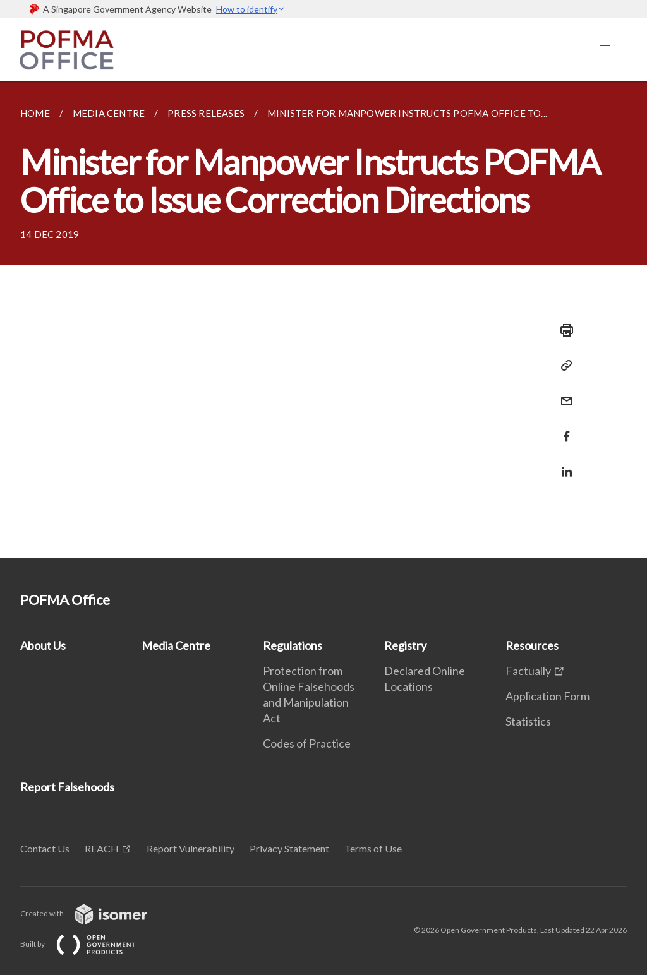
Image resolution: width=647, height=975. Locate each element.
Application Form (547, 696)
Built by (87, 943)
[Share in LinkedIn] (563, 464)
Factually (528, 671)
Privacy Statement (289, 848)
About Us (43, 645)
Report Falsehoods (67, 787)
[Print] (563, 330)
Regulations (292, 645)
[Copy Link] (563, 365)
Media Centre (176, 645)
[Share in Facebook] (563, 428)
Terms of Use (373, 848)
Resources (532, 645)
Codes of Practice (307, 743)
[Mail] (563, 393)
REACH (102, 848)
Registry (405, 645)
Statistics (528, 721)
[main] (323, 319)
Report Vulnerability (190, 848)
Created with (93, 913)
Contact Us (45, 848)
